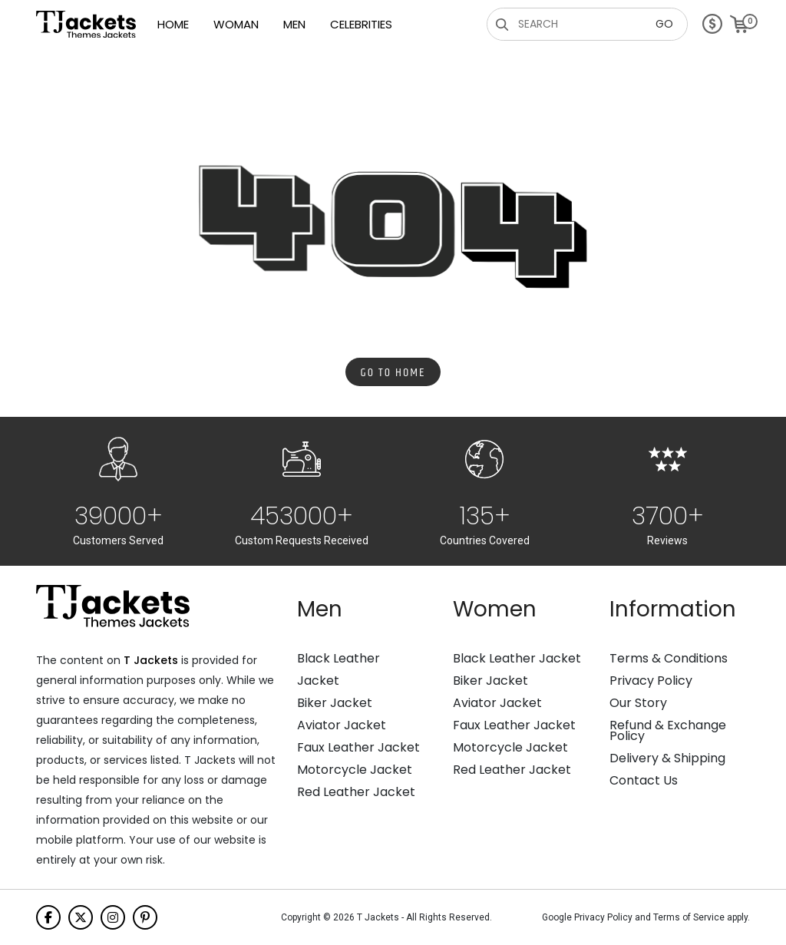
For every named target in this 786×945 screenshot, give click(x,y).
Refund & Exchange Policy (667, 731)
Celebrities (361, 24)
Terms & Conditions (668, 658)
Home (173, 24)
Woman (236, 24)
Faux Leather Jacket (358, 747)
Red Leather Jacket (356, 792)
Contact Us (643, 780)
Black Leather (338, 658)
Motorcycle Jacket (354, 770)
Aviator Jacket (341, 725)
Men (294, 24)
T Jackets (151, 660)
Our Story (638, 703)
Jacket (318, 681)
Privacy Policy (650, 681)
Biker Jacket (334, 703)
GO (664, 23)
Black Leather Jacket (517, 658)
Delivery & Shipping (667, 758)
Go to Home (393, 372)
